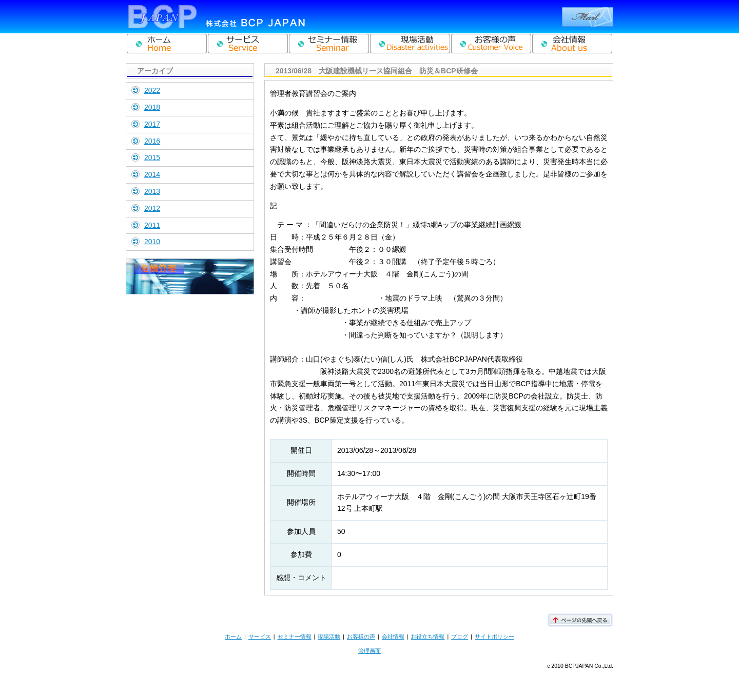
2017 (152, 124)
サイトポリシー (494, 636)
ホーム (233, 636)
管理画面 (369, 651)
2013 (152, 191)
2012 (152, 208)
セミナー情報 (295, 636)
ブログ (459, 636)
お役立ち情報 (427, 636)
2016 (152, 141)
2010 (152, 241)
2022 (152, 90)
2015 (152, 157)
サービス (259, 636)
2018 (152, 107)
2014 (152, 174)
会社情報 (393, 636)
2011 (152, 225)
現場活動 (329, 636)
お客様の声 (361, 636)
